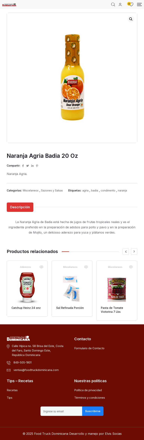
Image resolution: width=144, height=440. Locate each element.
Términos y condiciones (89, 397)
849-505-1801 (23, 362)
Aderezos (25, 267)
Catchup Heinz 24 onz (26, 307)
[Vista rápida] (41, 267)
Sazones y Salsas (52, 190)
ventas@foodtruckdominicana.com (36, 370)
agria (85, 190)
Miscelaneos (30, 190)
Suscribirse (92, 411)
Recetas (12, 390)
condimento (108, 190)
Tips (9, 397)
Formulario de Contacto (89, 348)
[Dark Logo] (9, 4)
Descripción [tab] (20, 207)
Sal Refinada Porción (70, 307)
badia (94, 190)
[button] (131, 19)
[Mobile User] (120, 4)
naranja (122, 190)
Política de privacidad (88, 390)
